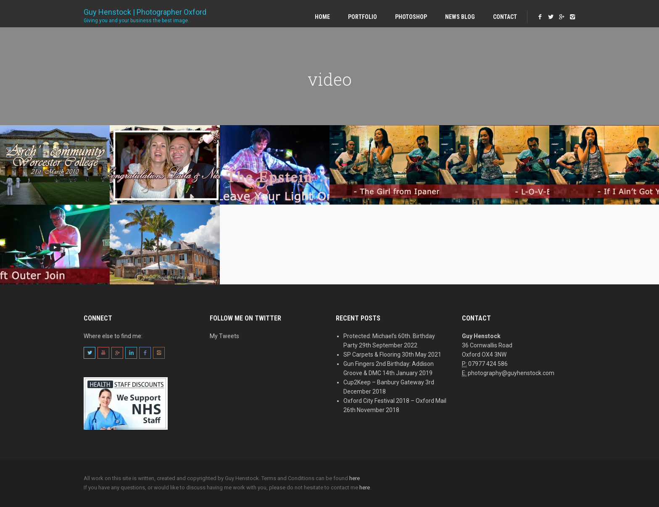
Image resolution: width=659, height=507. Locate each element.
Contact (505, 16)
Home (322, 16)
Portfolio (362, 16)
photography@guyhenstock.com (511, 373)
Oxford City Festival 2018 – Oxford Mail (394, 400)
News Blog (460, 16)
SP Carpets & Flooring (372, 354)
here (354, 478)
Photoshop (411, 16)
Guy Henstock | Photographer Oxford (145, 13)
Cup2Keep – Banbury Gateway (383, 382)
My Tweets (224, 336)
